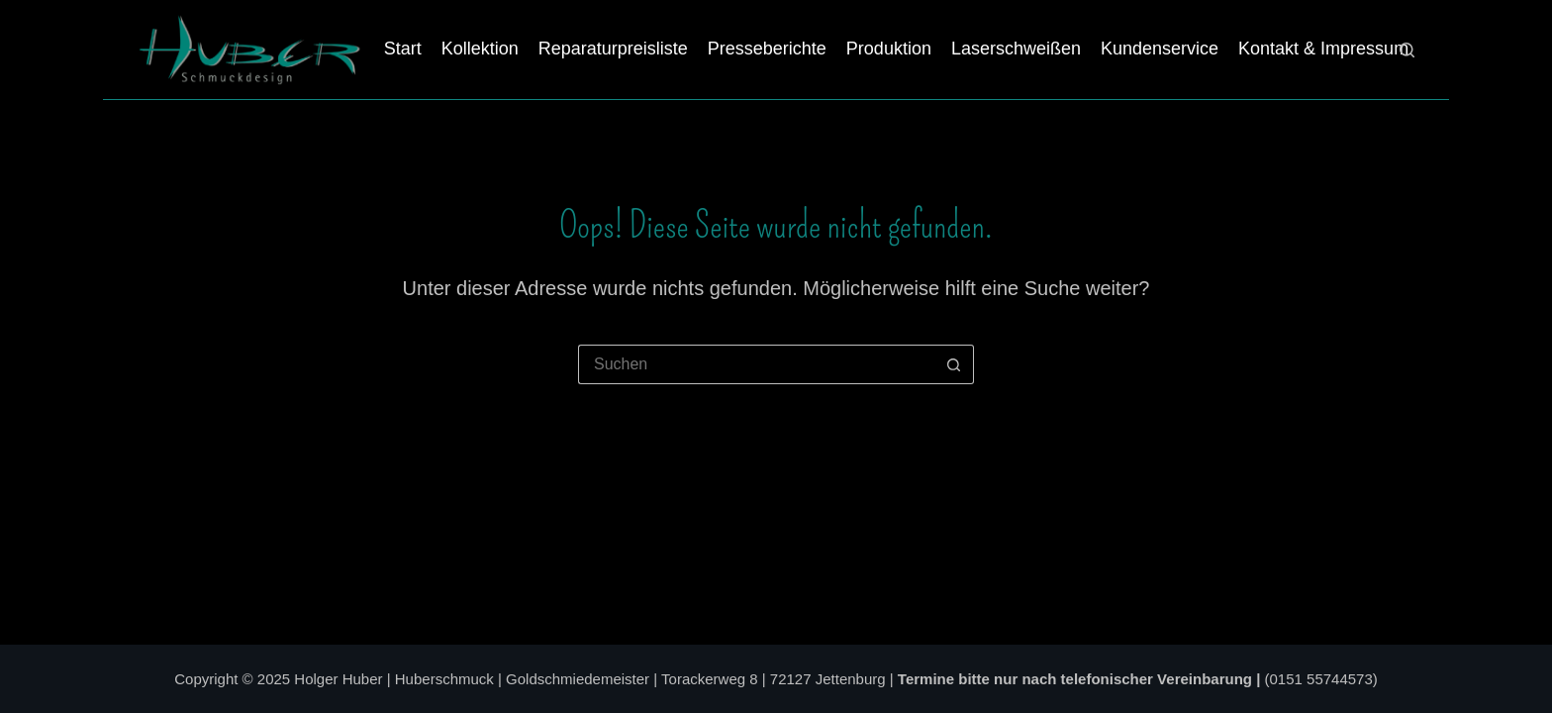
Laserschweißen (1016, 48)
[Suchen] (1407, 50)
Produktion (888, 48)
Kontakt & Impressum (1323, 48)
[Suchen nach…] (756, 364)
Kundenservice (1159, 48)
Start (403, 48)
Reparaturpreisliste (613, 48)
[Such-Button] (954, 364)
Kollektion (480, 48)
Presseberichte (767, 48)
